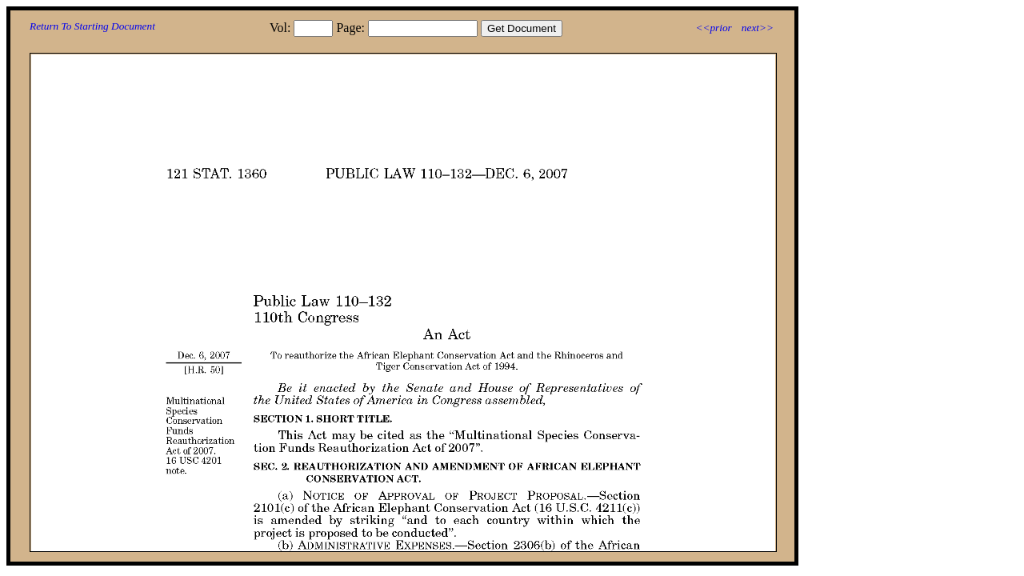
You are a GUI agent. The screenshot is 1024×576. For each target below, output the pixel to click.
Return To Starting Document (92, 26)
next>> (758, 28)
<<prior (713, 28)
